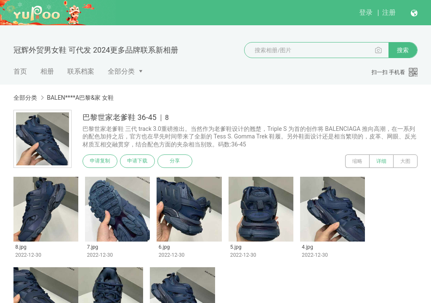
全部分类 (121, 71)
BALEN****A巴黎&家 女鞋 (80, 97)
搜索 (403, 50)
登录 (365, 12)
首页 (20, 71)
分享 (176, 161)
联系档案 (80, 71)
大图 (405, 161)
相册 (47, 71)
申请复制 (100, 161)
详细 (381, 161)
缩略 (357, 161)
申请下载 (138, 161)
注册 (389, 12)
